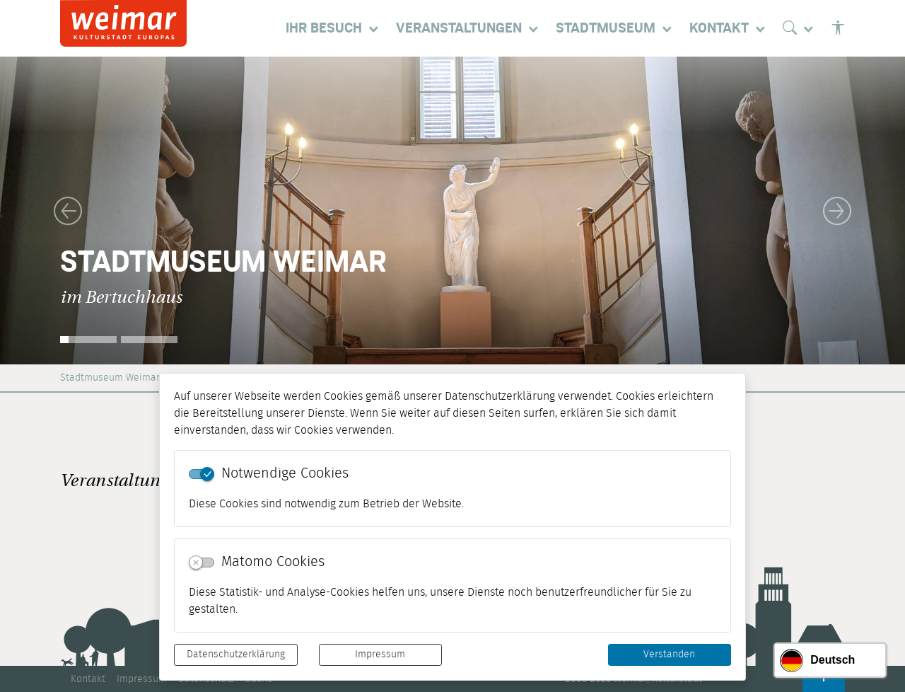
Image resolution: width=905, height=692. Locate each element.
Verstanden (669, 654)
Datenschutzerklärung (236, 654)
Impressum (380, 654)
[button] (68, 210)
